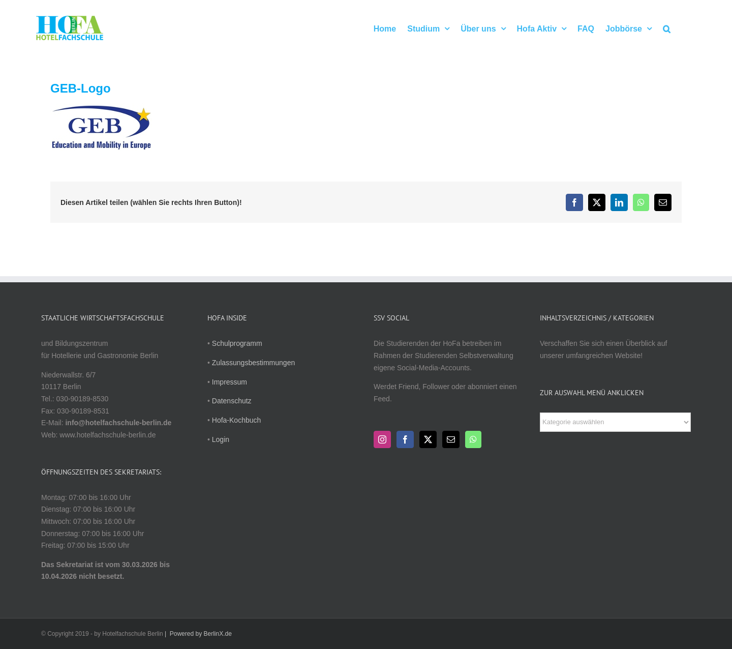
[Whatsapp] (473, 439)
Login (220, 439)
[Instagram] (382, 439)
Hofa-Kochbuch (236, 420)
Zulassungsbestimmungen (253, 363)
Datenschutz (232, 401)
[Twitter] (428, 439)
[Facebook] (405, 439)
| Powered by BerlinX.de (197, 633)
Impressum (229, 382)
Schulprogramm (237, 343)
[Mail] (451, 439)
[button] (666, 28)
